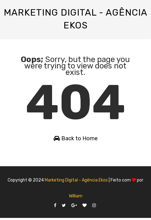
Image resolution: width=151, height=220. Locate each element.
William (75, 196)
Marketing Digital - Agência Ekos (76, 180)
